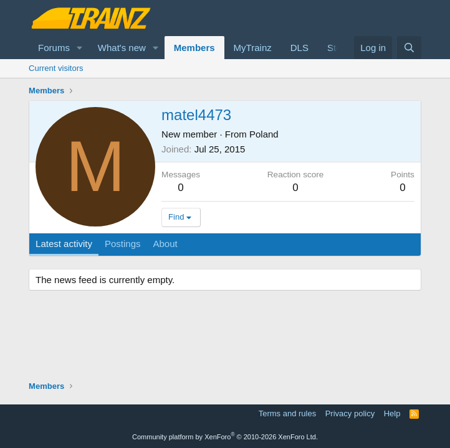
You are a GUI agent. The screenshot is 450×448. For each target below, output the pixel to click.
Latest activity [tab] (64, 243)
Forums (54, 47)
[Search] (409, 47)
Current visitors (56, 68)
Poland (264, 134)
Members (194, 47)
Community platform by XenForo (225, 437)
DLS (299, 47)
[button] (80, 47)
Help (392, 413)
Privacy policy (350, 413)
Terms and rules (287, 413)
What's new (122, 47)
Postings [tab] (123, 243)
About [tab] (165, 243)
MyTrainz (253, 47)
